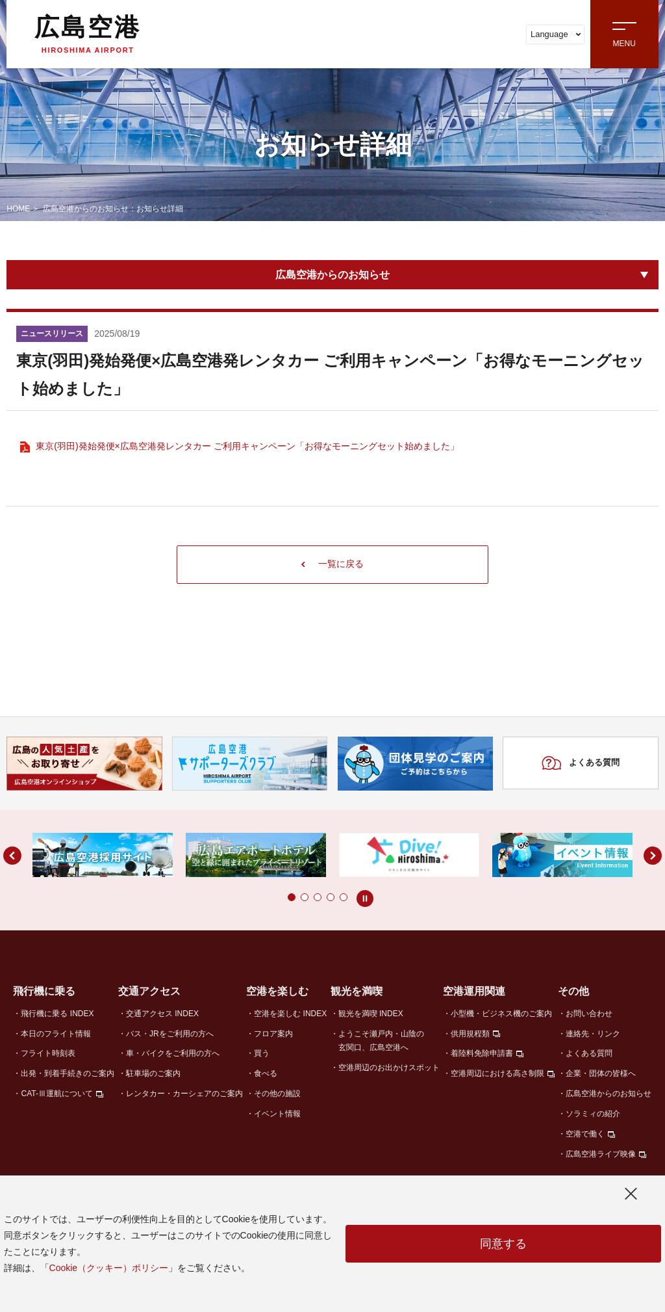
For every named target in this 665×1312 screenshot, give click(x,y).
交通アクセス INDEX (162, 1014)
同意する (503, 1243)
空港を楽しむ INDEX (290, 1014)
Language (556, 34)
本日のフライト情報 (56, 1034)
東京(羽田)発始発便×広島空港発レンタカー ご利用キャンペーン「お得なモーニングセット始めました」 (247, 446)
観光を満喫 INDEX (370, 1014)
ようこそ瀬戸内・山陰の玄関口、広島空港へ (381, 1041)
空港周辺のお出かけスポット (389, 1068)
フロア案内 (273, 1034)
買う (262, 1054)
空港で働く (585, 1135)
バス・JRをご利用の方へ (170, 1034)
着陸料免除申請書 (482, 1054)
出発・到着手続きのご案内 (67, 1074)
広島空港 (87, 34)
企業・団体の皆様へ (601, 1074)
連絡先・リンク (593, 1034)
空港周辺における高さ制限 (497, 1074)
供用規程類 (470, 1034)
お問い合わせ (589, 1014)
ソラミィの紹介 (593, 1115)
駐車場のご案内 (153, 1074)
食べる (265, 1074)
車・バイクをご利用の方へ (173, 1054)
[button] (266, 898)
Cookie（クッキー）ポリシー (109, 1268)
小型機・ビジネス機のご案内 (501, 1014)
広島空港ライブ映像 (601, 1155)
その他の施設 (277, 1094)
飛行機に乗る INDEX (57, 1014)
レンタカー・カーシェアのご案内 (184, 1094)
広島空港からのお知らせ (332, 274)
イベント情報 (277, 1115)
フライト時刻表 (48, 1054)
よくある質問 (580, 764)
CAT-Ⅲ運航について (56, 1094)
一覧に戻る (332, 565)
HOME (18, 208)
